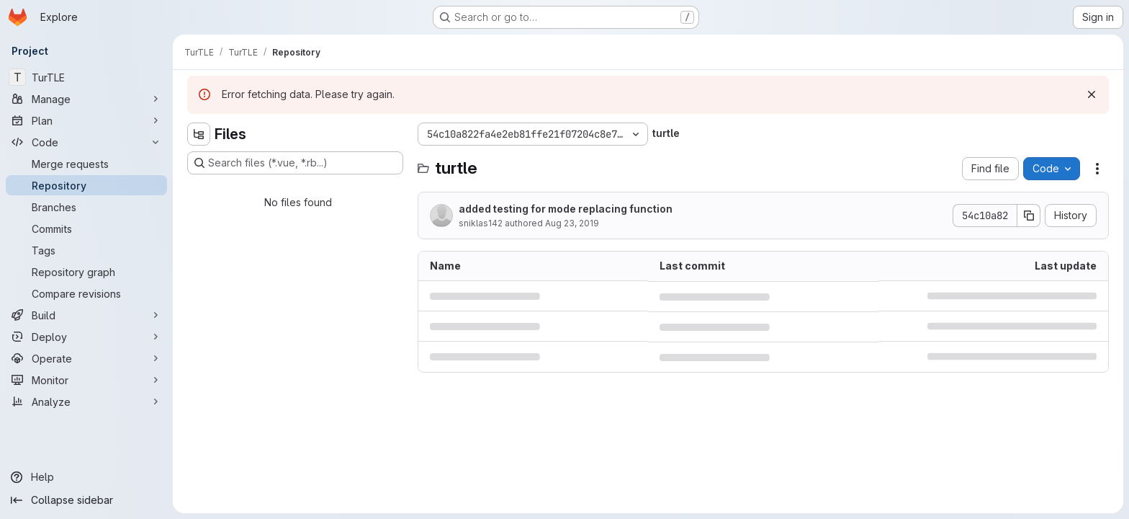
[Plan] (86, 120)
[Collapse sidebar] (86, 500)
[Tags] (86, 250)
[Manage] (86, 99)
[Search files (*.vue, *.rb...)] (295, 162)
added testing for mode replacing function (566, 209)
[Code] (86, 142)
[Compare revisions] (86, 293)
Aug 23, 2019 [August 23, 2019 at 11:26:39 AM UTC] (572, 223)
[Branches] (86, 207)
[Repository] (86, 185)
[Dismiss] (1091, 94)
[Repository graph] (86, 272)
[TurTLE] (86, 77)
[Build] (86, 315)
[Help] (86, 477)
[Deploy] (86, 337)
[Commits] (86, 228)
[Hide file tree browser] (198, 134)
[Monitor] (86, 380)
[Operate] (86, 358)
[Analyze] (86, 401)
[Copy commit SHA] (1028, 215)
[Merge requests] (86, 164)
